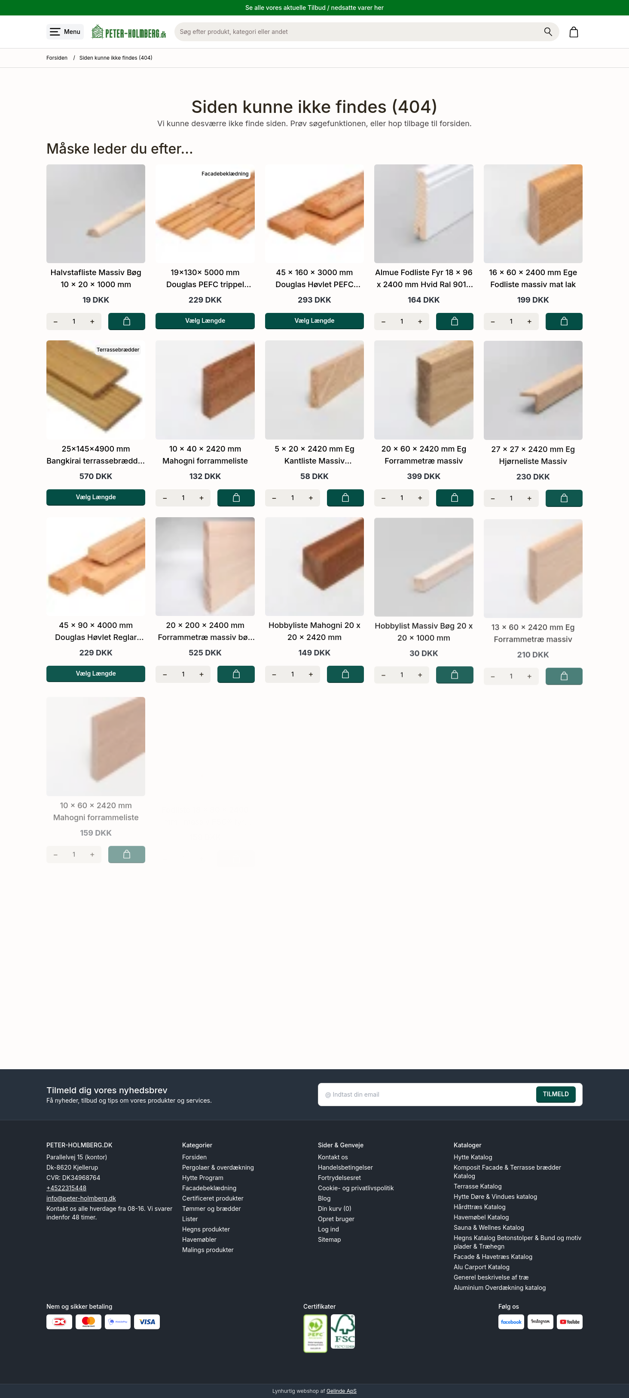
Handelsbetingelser (345, 1167)
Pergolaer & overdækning (218, 1167)
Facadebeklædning (209, 1188)
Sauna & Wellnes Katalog (489, 1227)
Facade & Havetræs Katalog (493, 1256)
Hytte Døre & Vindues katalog (495, 1196)
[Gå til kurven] (575, 32)
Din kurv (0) (334, 1208)
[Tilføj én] (92, 321)
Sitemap (329, 1239)
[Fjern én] (55, 321)
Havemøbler (199, 1239)
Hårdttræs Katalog (480, 1206)
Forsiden (56, 58)
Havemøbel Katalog (481, 1217)
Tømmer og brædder (211, 1208)
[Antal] (74, 321)
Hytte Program (202, 1177)
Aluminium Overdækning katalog (500, 1287)
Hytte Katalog (473, 1157)
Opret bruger (336, 1218)
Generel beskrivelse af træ (491, 1277)
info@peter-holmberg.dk (81, 1198)
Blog (324, 1198)
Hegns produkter (206, 1229)
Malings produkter (208, 1249)
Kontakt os (333, 1157)
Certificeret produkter (213, 1198)
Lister (190, 1218)
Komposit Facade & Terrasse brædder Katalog (507, 1172)
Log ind (328, 1229)
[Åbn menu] (65, 31)
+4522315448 (66, 1188)
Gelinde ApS (342, 1391)
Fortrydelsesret (339, 1177)
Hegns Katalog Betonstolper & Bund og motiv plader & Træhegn (517, 1242)
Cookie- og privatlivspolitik (356, 1188)
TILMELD (556, 1094)
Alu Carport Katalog (482, 1267)
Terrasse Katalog (478, 1186)
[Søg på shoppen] (548, 31)
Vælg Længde (205, 320)
